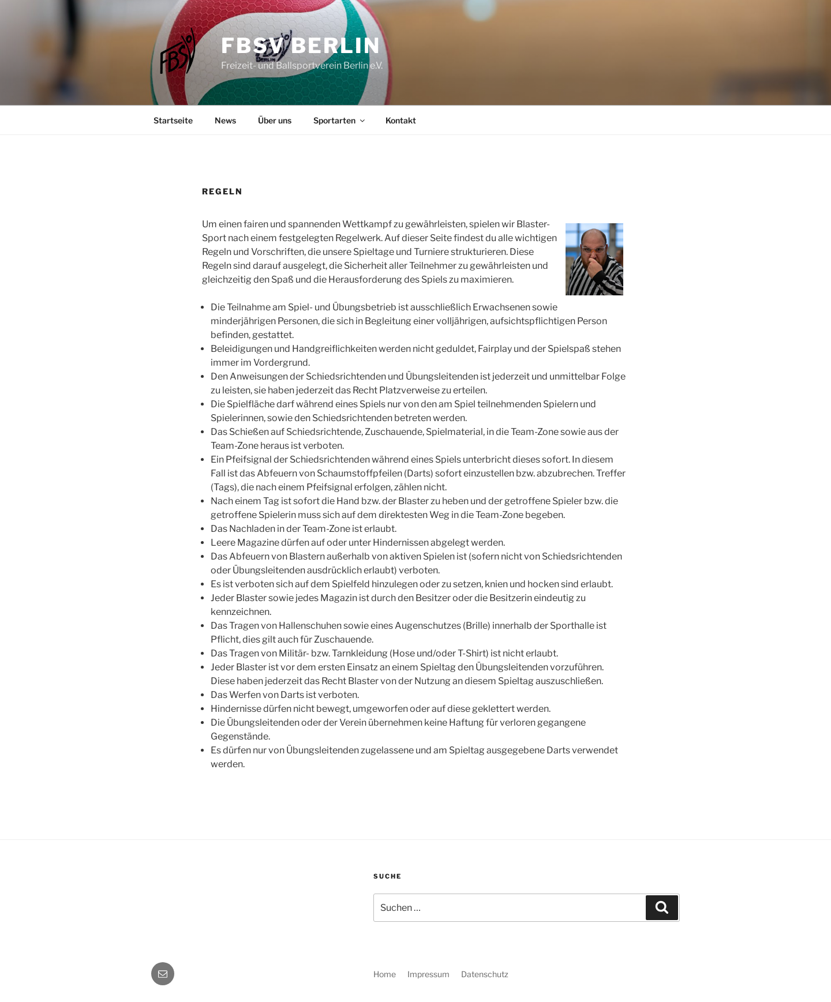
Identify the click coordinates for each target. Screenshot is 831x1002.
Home (384, 974)
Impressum (428, 974)
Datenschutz (484, 974)
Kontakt (400, 120)
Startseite (173, 120)
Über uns (274, 120)
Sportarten (339, 120)
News (225, 120)
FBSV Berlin (301, 45)
